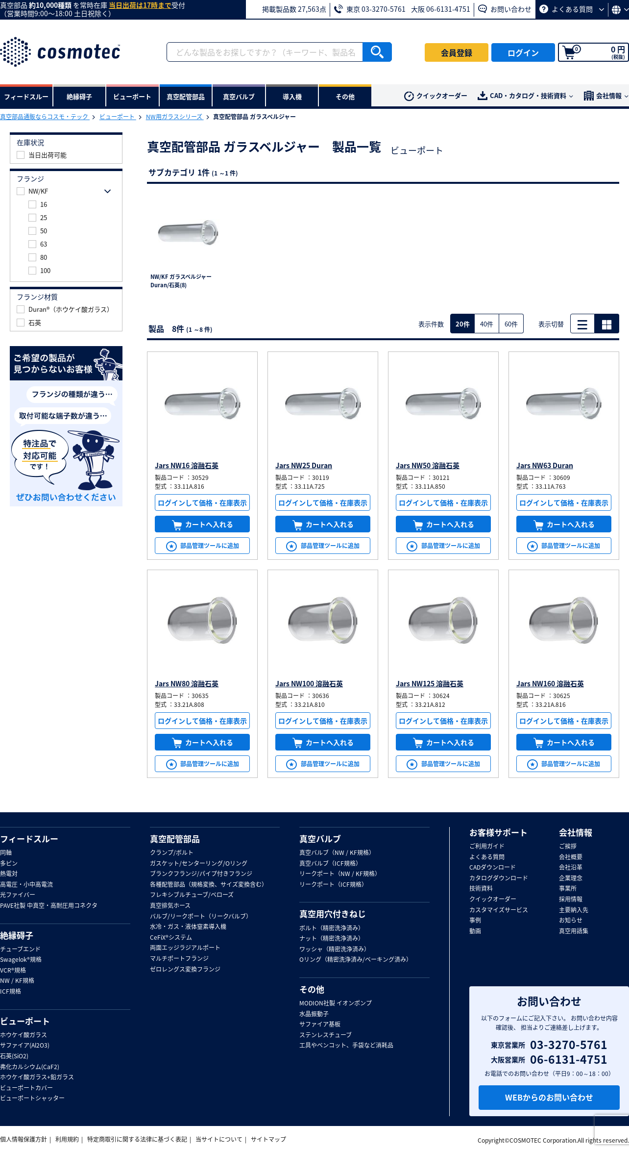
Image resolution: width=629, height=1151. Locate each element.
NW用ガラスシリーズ (175, 116)
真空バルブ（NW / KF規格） (337, 853)
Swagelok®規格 (21, 960)
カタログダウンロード (498, 878)
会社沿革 (570, 868)
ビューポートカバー (26, 1088)
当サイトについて (218, 1139)
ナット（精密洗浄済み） (331, 939)
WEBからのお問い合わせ (549, 1097)
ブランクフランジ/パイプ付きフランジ (201, 874)
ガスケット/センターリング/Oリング (198, 864)
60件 (511, 323)
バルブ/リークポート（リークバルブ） (201, 917)
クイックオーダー (435, 96)
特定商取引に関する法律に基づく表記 (137, 1139)
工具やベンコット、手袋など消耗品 (346, 1046)
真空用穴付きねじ (332, 913)
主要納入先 (573, 910)
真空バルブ (320, 838)
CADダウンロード (492, 868)
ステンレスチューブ (325, 1035)
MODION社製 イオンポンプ (335, 1003)
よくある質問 (571, 9)
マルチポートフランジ (179, 959)
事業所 (568, 889)
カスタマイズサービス (498, 910)
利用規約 (67, 1139)
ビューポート (117, 116)
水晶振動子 (314, 1014)
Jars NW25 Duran (303, 465)
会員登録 (456, 52)
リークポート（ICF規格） (333, 885)
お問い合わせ (505, 9)
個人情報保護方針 (23, 1139)
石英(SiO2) (14, 1056)
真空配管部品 (175, 838)
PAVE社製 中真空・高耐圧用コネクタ (48, 906)
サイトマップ (268, 1139)
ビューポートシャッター (32, 1098)
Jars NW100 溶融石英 (309, 683)
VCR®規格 (13, 971)
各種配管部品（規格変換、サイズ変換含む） (208, 885)
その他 (311, 989)
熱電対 (9, 874)
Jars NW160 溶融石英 (550, 683)
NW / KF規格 (17, 981)
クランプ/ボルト (172, 853)
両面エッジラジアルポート (185, 948)
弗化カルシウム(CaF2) (29, 1067)
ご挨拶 (568, 847)
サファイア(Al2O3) (24, 1046)
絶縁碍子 (16, 935)
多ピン (9, 864)
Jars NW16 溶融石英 (186, 465)
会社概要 (570, 857)
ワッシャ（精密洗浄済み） (334, 949)
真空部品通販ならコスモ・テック (45, 116)
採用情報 (570, 899)
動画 (475, 931)
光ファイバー (17, 895)
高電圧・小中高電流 (26, 885)
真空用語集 (573, 931)
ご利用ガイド (487, 847)
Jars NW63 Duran (544, 465)
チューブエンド (20, 949)
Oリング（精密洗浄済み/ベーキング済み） (355, 960)
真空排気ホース (170, 906)
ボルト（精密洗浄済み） (331, 928)
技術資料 (481, 889)
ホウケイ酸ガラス (23, 1035)
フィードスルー (29, 838)
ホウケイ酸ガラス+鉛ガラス (37, 1077)
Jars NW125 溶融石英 (429, 683)
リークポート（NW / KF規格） (340, 874)
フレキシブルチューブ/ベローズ (192, 895)
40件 (486, 323)
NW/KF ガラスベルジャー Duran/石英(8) (181, 281)
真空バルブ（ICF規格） (330, 864)
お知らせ (570, 921)
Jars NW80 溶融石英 (186, 683)
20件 (463, 323)
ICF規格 (10, 992)
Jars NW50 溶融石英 (428, 465)
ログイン (523, 52)
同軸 (6, 853)
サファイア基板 (319, 1024)
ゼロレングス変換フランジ (185, 970)
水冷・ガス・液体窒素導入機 (188, 927)
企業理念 (570, 878)
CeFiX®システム (171, 938)
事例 (475, 921)
